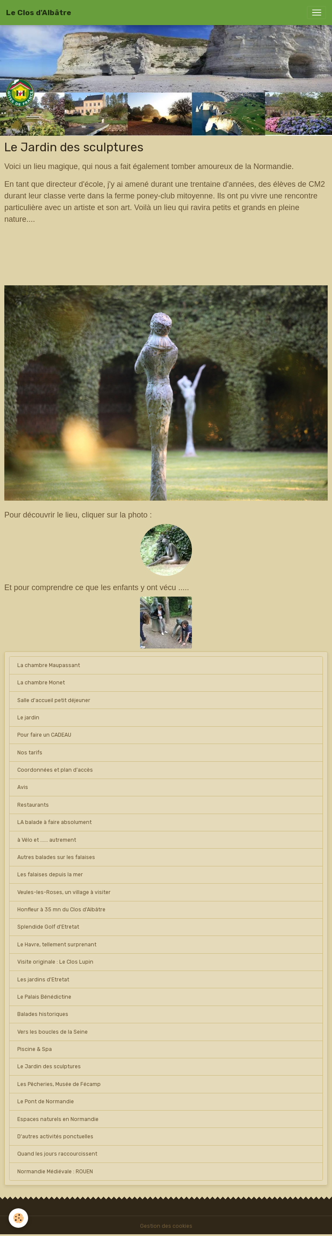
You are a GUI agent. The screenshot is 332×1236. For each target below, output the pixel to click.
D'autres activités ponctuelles (55, 1137)
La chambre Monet (41, 683)
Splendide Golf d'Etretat (48, 927)
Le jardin (28, 718)
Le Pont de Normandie (45, 1102)
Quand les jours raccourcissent (57, 1154)
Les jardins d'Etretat (43, 980)
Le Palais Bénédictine (44, 997)
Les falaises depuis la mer (50, 875)
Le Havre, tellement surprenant (56, 945)
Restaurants (33, 805)
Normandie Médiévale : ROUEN (55, 1172)
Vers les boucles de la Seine (52, 1032)
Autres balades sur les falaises (56, 857)
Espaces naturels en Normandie (58, 1119)
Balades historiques (42, 1014)
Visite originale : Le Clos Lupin (55, 962)
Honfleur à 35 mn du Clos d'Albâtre (61, 910)
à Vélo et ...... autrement (46, 840)
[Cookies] (18, 1218)
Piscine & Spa (34, 1049)
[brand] (38, 12)
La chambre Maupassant (48, 665)
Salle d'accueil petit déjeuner (53, 700)
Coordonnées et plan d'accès (55, 770)
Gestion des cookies (166, 1226)
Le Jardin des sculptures (49, 1067)
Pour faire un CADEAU (44, 735)
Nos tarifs (29, 753)
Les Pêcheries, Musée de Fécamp (59, 1084)
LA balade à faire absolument (54, 822)
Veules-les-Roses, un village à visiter (64, 892)
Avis (22, 787)
